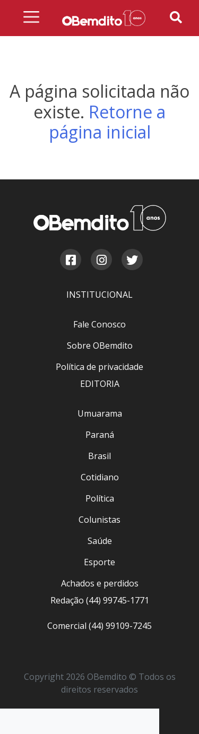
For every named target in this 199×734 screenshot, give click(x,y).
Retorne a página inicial (107, 121)
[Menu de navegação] (31, 19)
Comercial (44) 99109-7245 (99, 626)
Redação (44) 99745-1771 (99, 600)
